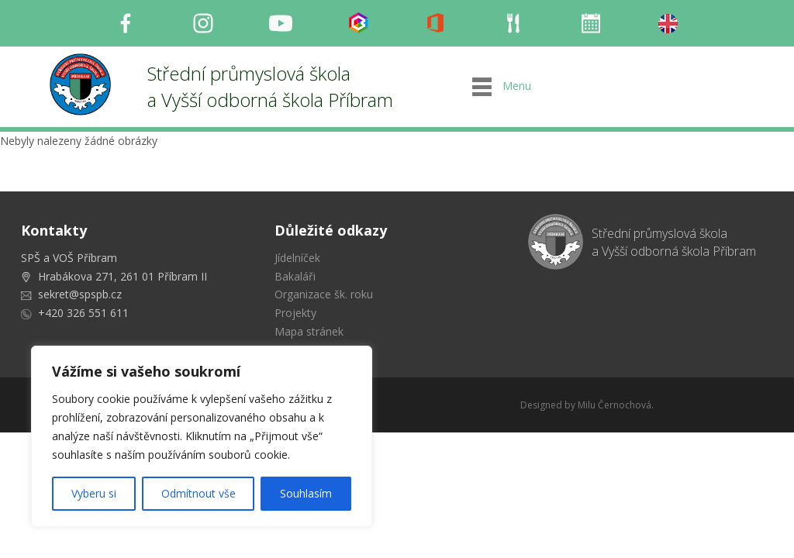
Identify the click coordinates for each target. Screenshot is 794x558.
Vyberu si (93, 493)
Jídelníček (297, 257)
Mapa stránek (308, 331)
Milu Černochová (614, 405)
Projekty (295, 312)
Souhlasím (306, 493)
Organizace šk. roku (323, 294)
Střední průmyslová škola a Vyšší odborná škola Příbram (270, 86)
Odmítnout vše (198, 493)
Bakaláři (295, 276)
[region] (201, 436)
